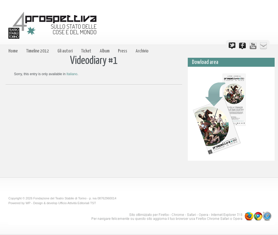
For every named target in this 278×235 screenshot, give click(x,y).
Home (13, 51)
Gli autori (65, 51)
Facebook (242, 45)
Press (122, 51)
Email (263, 45)
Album (105, 51)
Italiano (71, 74)
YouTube (253, 45)
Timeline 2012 (37, 51)
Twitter (232, 45)
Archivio (142, 51)
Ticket (86, 51)
